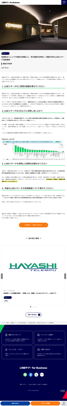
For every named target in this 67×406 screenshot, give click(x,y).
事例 (8, 323)
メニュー (64, 2)
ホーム (3, 323)
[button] (65, 276)
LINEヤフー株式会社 (42, 384)
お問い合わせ (15, 403)
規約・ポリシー (23, 384)
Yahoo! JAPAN (32, 384)
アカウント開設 (45, 403)
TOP (63, 391)
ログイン (64, 404)
